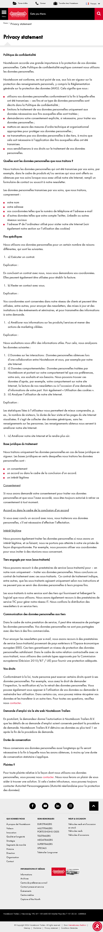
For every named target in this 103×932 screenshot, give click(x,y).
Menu (3, 14)
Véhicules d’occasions (78, 835)
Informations (26, 874)
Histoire (10, 849)
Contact (40, 3)
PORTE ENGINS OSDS (48, 831)
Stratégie (10, 840)
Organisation (12, 857)
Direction (10, 853)
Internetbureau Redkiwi (77, 925)
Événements (26, 891)
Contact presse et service (32, 886)
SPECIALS (42, 848)
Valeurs (9, 828)
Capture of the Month (30, 899)
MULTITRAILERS (44, 828)
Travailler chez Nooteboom (66, 3)
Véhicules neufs (75, 831)
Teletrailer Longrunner (47, 852)
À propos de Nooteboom (18, 824)
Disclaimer (37, 928)
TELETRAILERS (44, 835)
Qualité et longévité (15, 836)
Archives (25, 878)
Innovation (11, 832)
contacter (15, 703)
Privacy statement (51, 928)
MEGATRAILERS (45, 839)
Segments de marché (16, 844)
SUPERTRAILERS (45, 844)
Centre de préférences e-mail (34, 882)
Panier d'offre (20, 3)
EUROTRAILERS (44, 824)
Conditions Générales (69, 928)
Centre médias (27, 895)
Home (5, 23)
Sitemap (27, 928)
